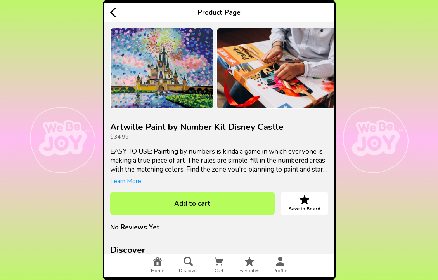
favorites (249, 265)
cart (218, 265)
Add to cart (192, 203)
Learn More (125, 181)
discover (188, 265)
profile (280, 265)
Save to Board (304, 203)
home (157, 265)
